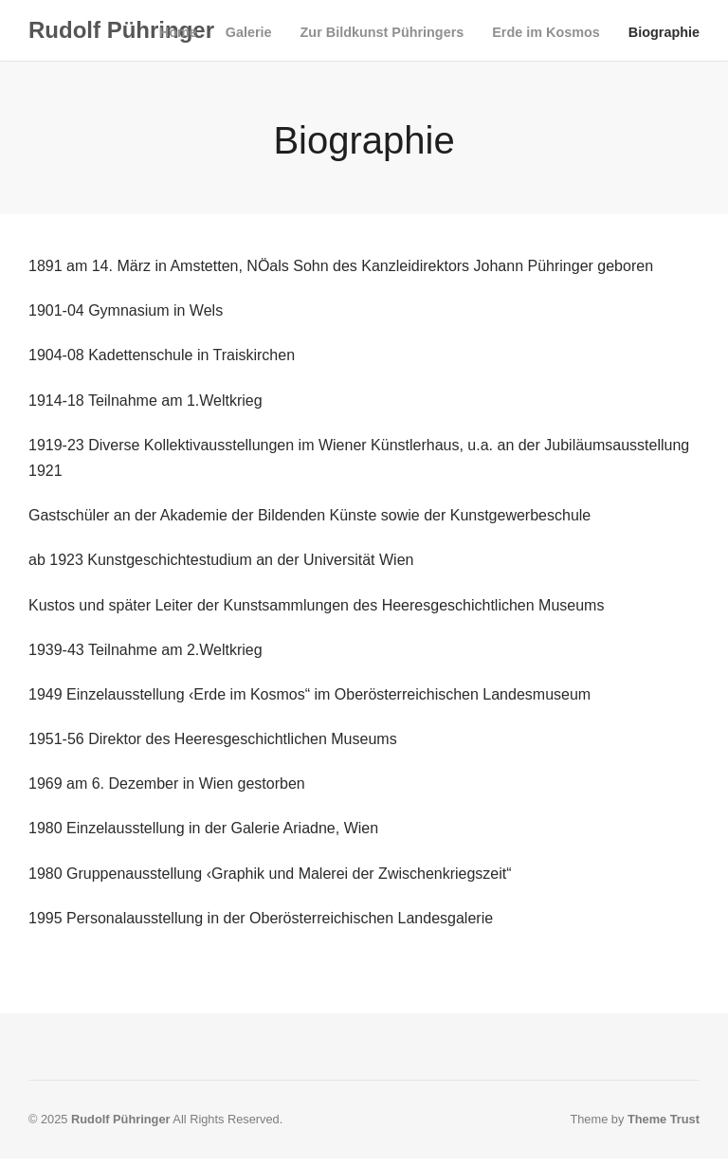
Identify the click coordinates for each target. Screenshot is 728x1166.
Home (178, 32)
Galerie (249, 32)
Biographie (664, 32)
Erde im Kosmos (546, 32)
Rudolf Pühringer (121, 30)
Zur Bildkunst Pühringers (382, 32)
